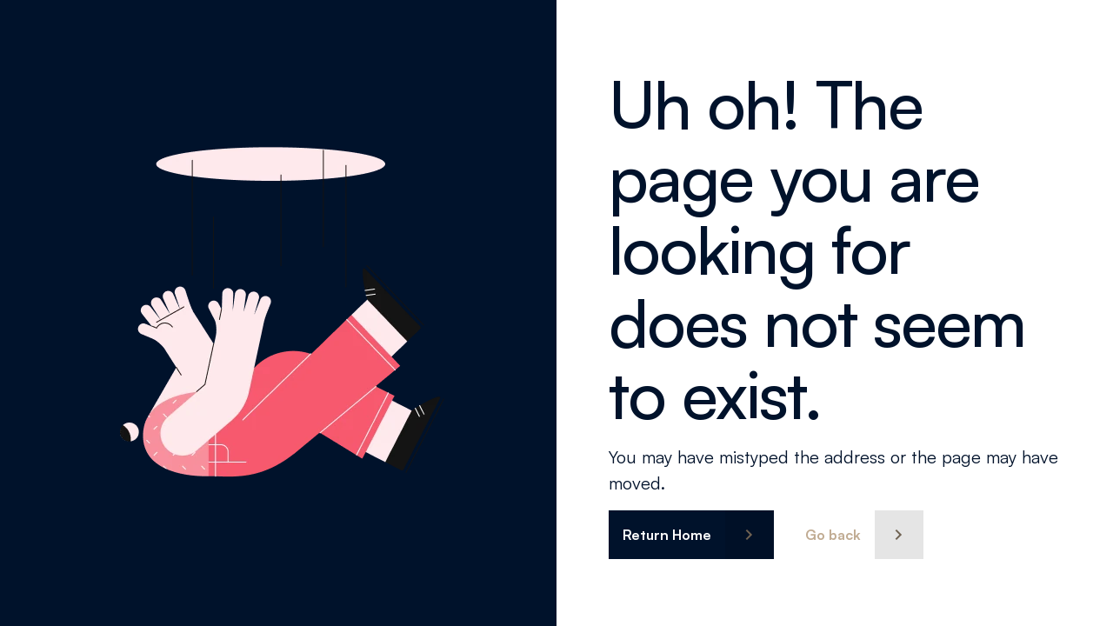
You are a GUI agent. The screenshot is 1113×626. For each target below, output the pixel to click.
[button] (691, 534)
